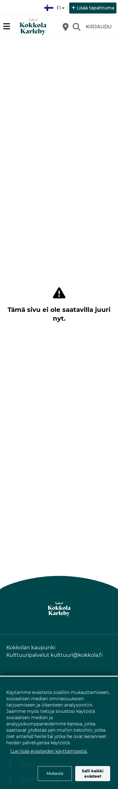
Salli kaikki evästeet (93, 774)
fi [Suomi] (55, 7)
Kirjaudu (99, 27)
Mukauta (55, 773)
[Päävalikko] (6, 26)
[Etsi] (76, 27)
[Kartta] (65, 27)
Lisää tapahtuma (95, 8)
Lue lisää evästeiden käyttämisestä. (48, 751)
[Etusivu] (33, 27)
